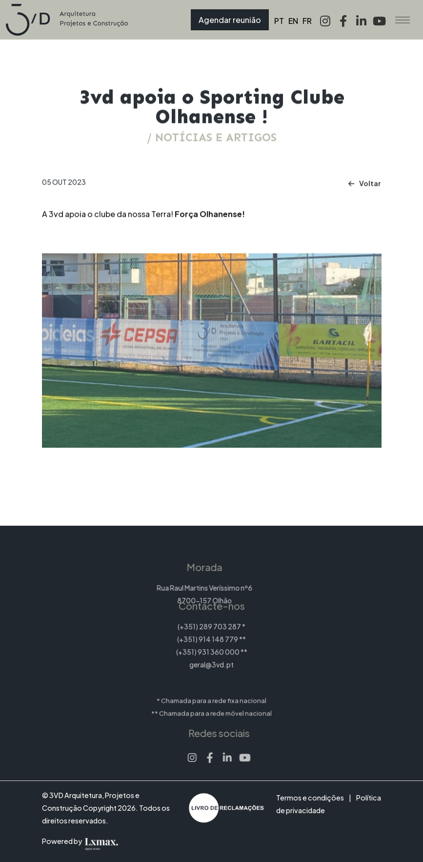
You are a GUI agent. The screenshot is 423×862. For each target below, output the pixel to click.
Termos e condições (310, 797)
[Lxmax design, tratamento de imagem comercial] (116, 841)
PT (279, 21)
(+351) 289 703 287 (209, 617)
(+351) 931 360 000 (208, 642)
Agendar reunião (230, 20)
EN (293, 21)
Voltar (364, 188)
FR (307, 21)
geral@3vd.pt (211, 655)
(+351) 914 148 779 (207, 630)
